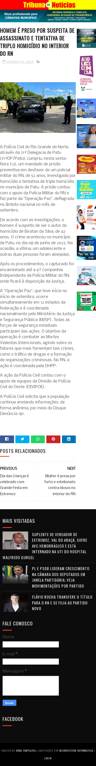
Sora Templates (26, 750)
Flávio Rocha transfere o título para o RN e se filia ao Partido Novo (62, 602)
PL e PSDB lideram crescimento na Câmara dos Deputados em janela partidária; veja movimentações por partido (60, 577)
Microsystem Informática (76, 750)
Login (48, 758)
